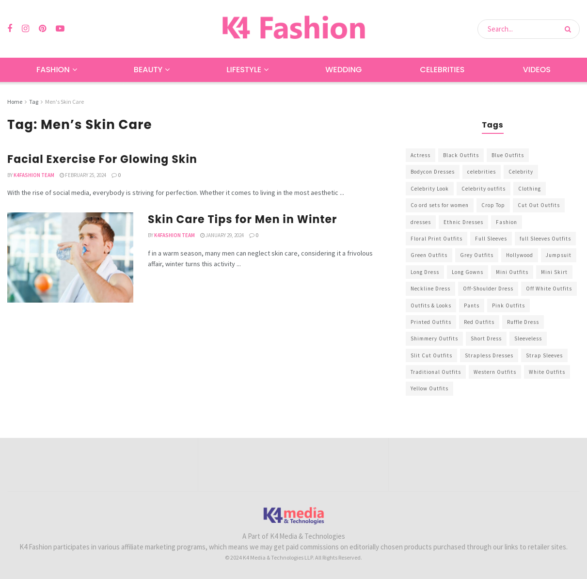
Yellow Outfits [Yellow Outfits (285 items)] (429, 388)
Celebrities (442, 69)
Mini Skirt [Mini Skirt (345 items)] (554, 272)
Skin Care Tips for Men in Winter (242, 219)
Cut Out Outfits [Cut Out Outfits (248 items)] (539, 205)
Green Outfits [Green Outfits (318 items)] (429, 255)
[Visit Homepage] (293, 29)
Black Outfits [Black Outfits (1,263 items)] (461, 155)
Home (14, 101)
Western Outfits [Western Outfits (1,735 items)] (495, 372)
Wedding (343, 69)
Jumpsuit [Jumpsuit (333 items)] (558, 255)
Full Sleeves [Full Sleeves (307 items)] (491, 238)
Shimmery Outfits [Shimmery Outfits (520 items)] (434, 338)
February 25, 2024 (83, 175)
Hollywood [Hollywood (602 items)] (519, 255)
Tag (33, 101)
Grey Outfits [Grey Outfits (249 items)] (476, 255)
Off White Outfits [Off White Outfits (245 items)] (549, 288)
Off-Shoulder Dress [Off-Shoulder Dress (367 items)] (488, 288)
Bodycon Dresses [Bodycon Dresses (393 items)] (433, 171)
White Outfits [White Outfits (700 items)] (547, 372)
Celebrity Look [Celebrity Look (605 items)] (430, 188)
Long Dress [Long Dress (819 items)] (425, 272)
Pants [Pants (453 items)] (471, 305)
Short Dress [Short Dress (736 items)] (486, 338)
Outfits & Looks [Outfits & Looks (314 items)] (431, 305)
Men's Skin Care (64, 101)
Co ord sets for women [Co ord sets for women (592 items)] (440, 205)
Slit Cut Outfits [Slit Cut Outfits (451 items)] (431, 355)
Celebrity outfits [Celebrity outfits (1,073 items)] (483, 188)
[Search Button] (570, 29)
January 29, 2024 (222, 235)
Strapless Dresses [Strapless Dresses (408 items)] (489, 355)
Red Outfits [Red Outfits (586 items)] (479, 322)
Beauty (148, 69)
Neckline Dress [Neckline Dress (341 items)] (430, 288)
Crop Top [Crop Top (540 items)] (493, 205)
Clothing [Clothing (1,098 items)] (529, 188)
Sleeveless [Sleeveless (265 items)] (528, 338)
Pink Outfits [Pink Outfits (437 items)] (508, 305)
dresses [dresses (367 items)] (421, 222)
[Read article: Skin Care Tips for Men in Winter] (70, 257)
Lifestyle (243, 69)
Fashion (53, 69)
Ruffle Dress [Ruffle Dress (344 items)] (523, 322)
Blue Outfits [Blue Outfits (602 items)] (508, 155)
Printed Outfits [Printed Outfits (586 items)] (431, 322)
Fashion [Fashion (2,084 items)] (506, 222)
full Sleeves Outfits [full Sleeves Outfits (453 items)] (545, 238)
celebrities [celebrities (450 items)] (481, 171)
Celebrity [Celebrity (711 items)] (520, 171)
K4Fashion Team (34, 175)
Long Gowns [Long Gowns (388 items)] (467, 272)
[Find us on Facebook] (9, 28)
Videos (537, 69)
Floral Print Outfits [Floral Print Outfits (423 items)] (436, 238)
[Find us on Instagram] (25, 28)
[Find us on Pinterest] (42, 28)
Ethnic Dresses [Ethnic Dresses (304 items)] (463, 222)
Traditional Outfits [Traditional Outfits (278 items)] (436, 372)
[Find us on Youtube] (60, 28)
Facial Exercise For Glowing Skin (102, 159)
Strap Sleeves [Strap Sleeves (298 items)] (544, 355)
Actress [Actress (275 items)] (420, 155)
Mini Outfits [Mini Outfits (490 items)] (512, 272)
